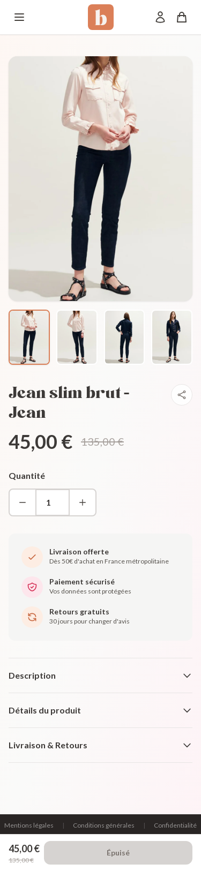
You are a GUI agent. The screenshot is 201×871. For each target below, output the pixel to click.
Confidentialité (175, 825)
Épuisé (118, 852)
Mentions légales (29, 825)
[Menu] (19, 17)
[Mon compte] (160, 17)
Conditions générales (104, 825)
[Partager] (181, 395)
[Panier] (181, 17)
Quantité (27, 475)
